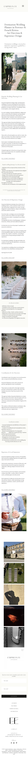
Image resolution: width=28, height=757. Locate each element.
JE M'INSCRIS (14, 733)
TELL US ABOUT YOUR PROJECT (8, 195)
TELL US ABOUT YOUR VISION (7, 295)
